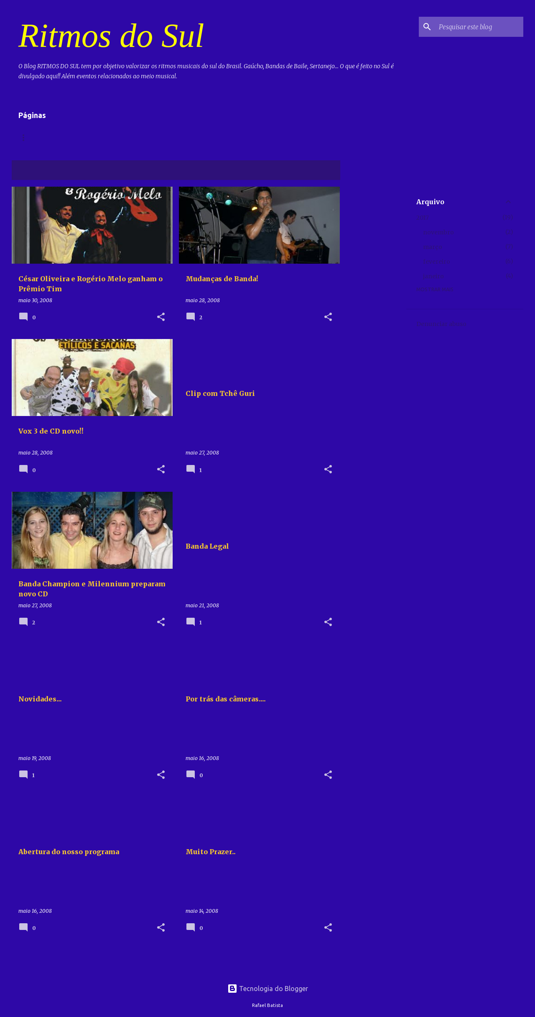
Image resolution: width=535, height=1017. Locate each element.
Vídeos (62, 137)
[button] (161, 317)
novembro (438, 232)
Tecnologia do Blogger (267, 988)
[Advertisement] (373, 312)
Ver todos (319, 171)
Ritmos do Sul (111, 35)
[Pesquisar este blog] (479, 27)
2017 (422, 217)
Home (26, 137)
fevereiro (436, 261)
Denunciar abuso (441, 324)
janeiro (433, 276)
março (432, 247)
